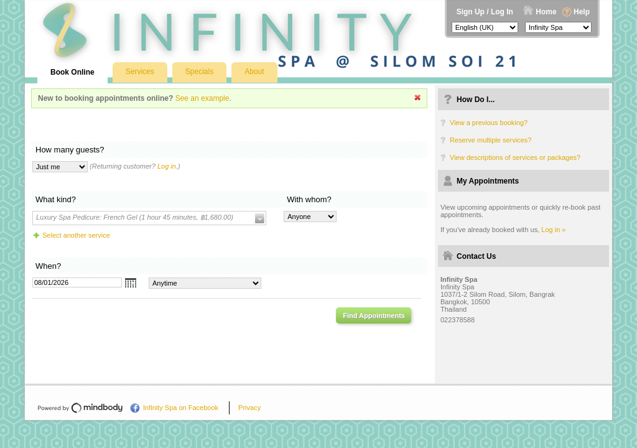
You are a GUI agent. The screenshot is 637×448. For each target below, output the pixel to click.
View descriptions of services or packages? (515, 157)
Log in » (553, 229)
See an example (202, 98)
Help (582, 11)
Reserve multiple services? (490, 140)
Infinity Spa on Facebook (180, 407)
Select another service (76, 235)
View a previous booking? (489, 122)
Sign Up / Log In (485, 11)
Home (546, 11)
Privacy (249, 407)
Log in (166, 166)
